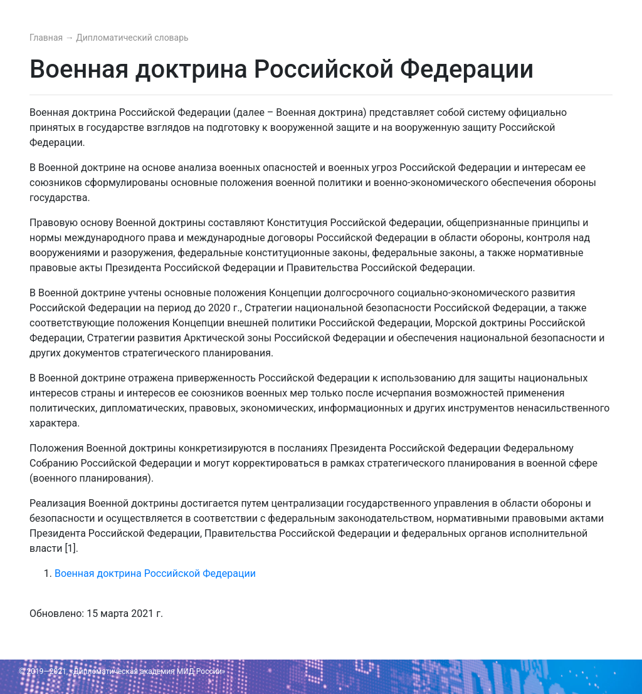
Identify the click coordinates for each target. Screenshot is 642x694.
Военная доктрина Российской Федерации (155, 573)
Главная (47, 38)
